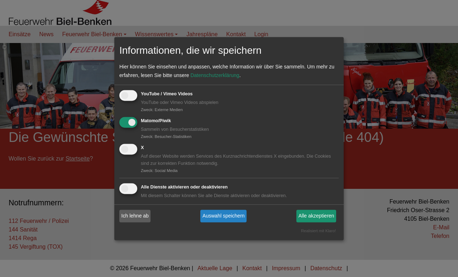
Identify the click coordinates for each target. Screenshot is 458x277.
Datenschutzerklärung (214, 75)
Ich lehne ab (135, 216)
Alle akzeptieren (316, 216)
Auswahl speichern (223, 216)
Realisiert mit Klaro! (318, 231)
